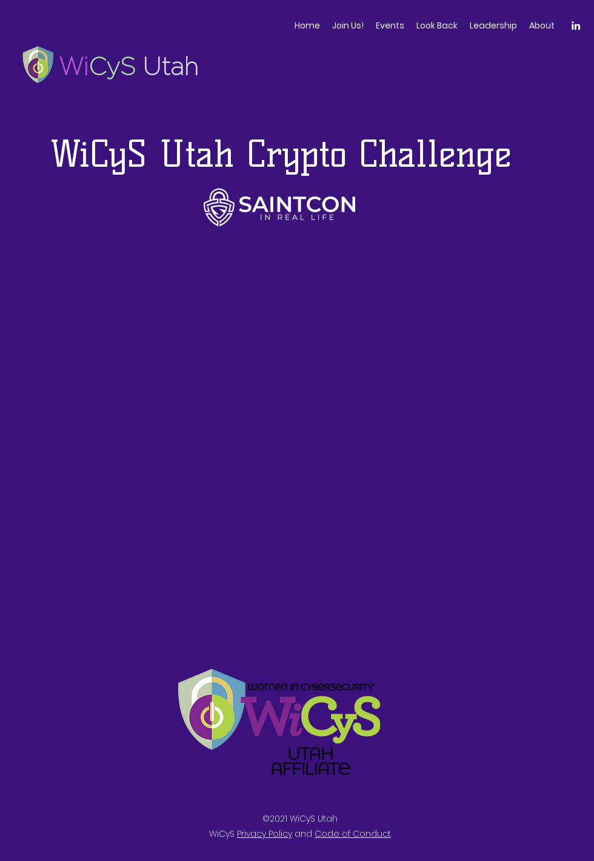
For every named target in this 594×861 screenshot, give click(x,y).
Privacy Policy (264, 834)
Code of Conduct (353, 834)
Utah (170, 66)
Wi (73, 66)
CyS (115, 66)
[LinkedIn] (576, 25)
